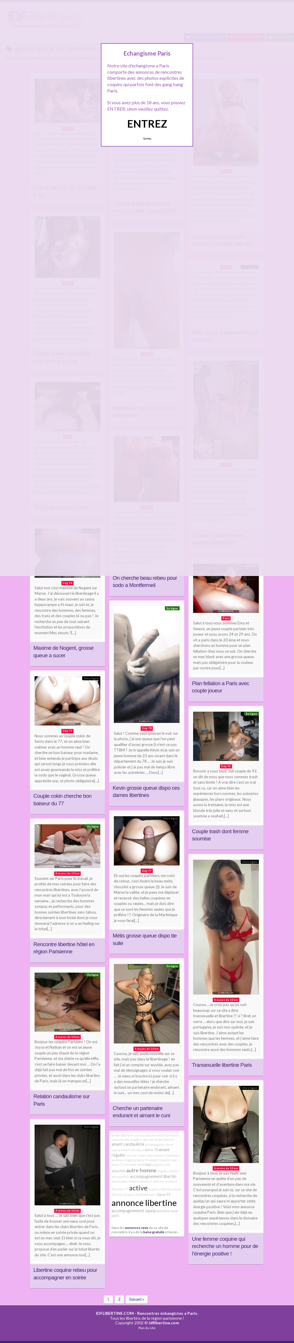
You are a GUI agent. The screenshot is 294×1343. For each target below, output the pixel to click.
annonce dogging (124, 1160)
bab (148, 1164)
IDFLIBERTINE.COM (115, 1313)
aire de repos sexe (140, 1155)
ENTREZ (147, 123)
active (138, 1188)
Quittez (147, 138)
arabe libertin (164, 1139)
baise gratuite (154, 1232)
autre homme (141, 1170)
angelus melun (168, 1171)
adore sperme (143, 1139)
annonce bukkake (167, 1155)
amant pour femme (125, 1181)
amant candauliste (128, 1144)
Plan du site (147, 1328)
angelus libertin (159, 1189)
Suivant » (136, 1299)
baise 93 (142, 1160)
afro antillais (120, 1177)
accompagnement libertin (153, 1176)
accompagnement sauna (134, 1210)
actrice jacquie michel (150, 1135)
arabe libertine (123, 1135)
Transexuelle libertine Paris (222, 1065)
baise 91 (163, 1194)
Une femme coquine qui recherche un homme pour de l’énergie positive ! (225, 1246)
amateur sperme (152, 1181)
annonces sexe (136, 1227)
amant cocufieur (132, 1150)
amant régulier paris (164, 1160)
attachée (119, 1171)
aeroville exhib (134, 1164)
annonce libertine (144, 1203)
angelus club (161, 1164)
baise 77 (117, 1164)
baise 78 (151, 1150)
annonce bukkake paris (140, 1194)
